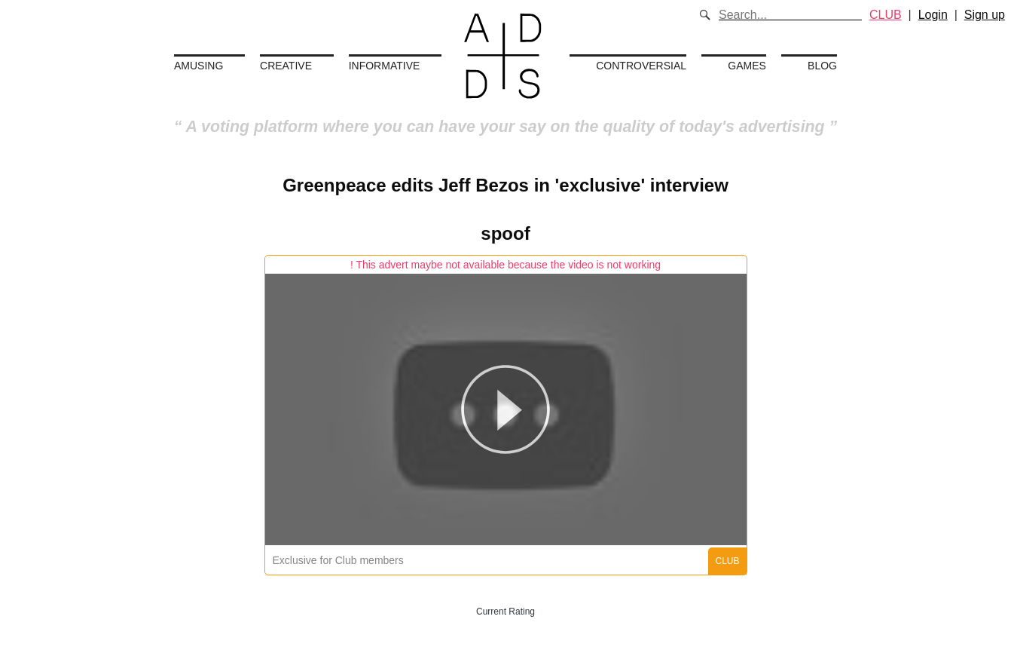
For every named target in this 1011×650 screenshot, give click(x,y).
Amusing (198, 66)
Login (933, 14)
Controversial (641, 66)
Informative (384, 66)
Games (747, 66)
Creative (286, 66)
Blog (822, 66)
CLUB (885, 14)
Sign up (984, 14)
